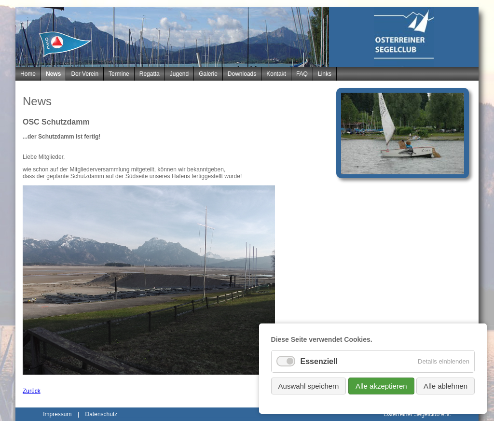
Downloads (242, 73)
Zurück (32, 391)
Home (28, 73)
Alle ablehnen (445, 386)
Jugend (179, 73)
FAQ (302, 73)
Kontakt (276, 73)
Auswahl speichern (308, 386)
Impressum (57, 414)
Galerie (208, 73)
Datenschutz (101, 414)
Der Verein (84, 73)
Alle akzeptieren (381, 386)
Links (324, 73)
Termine (119, 73)
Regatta (149, 73)
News (53, 73)
